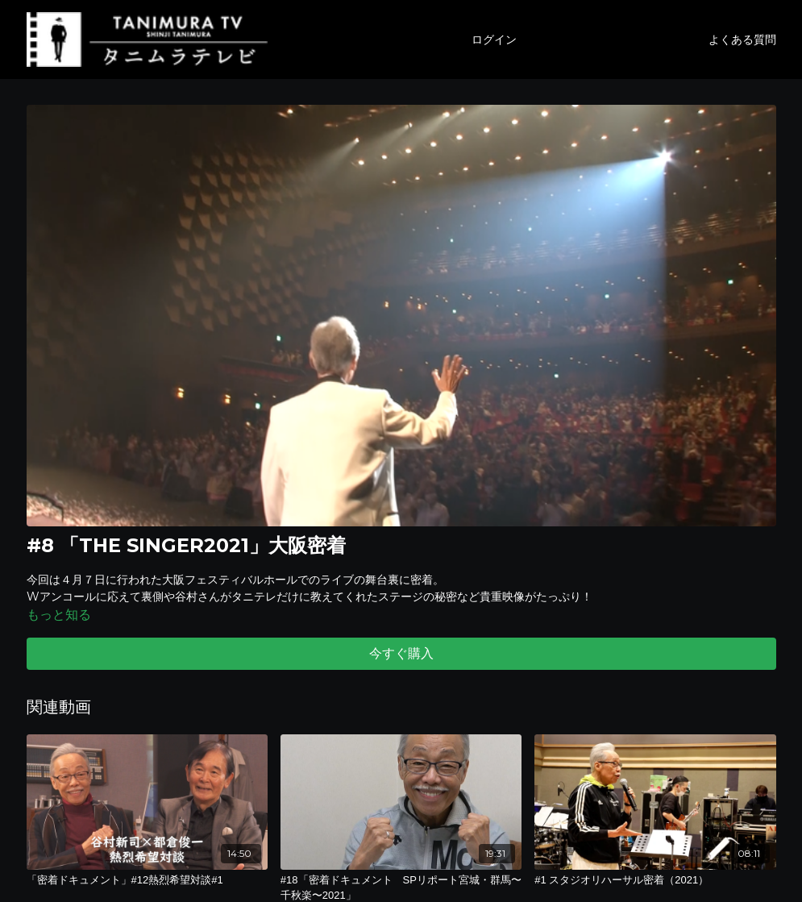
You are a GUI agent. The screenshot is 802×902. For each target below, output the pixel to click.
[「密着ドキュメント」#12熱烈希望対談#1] (147, 880)
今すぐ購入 (401, 653)
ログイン (494, 39)
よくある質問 (742, 39)
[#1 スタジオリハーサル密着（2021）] (654, 880)
